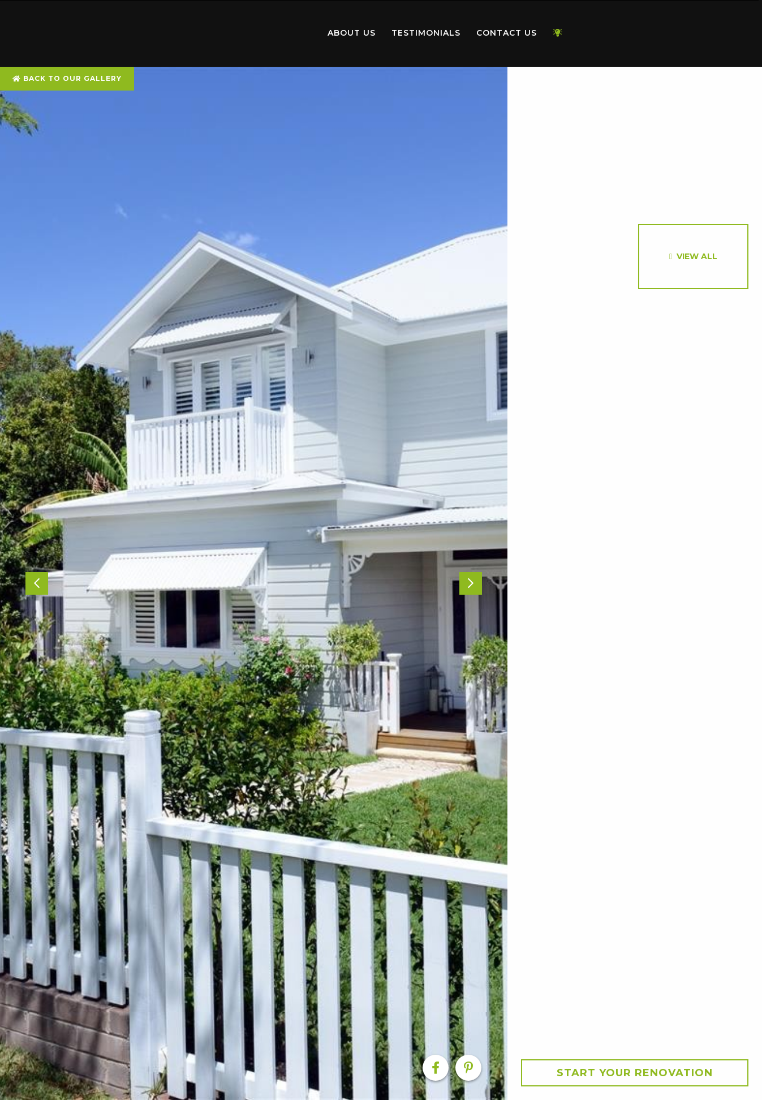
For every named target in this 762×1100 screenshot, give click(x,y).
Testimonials (425, 33)
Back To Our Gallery (67, 78)
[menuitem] (255, 33)
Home (255, 31)
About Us (352, 33)
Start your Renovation (635, 1073)
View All (697, 256)
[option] (253, 583)
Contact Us (506, 33)
